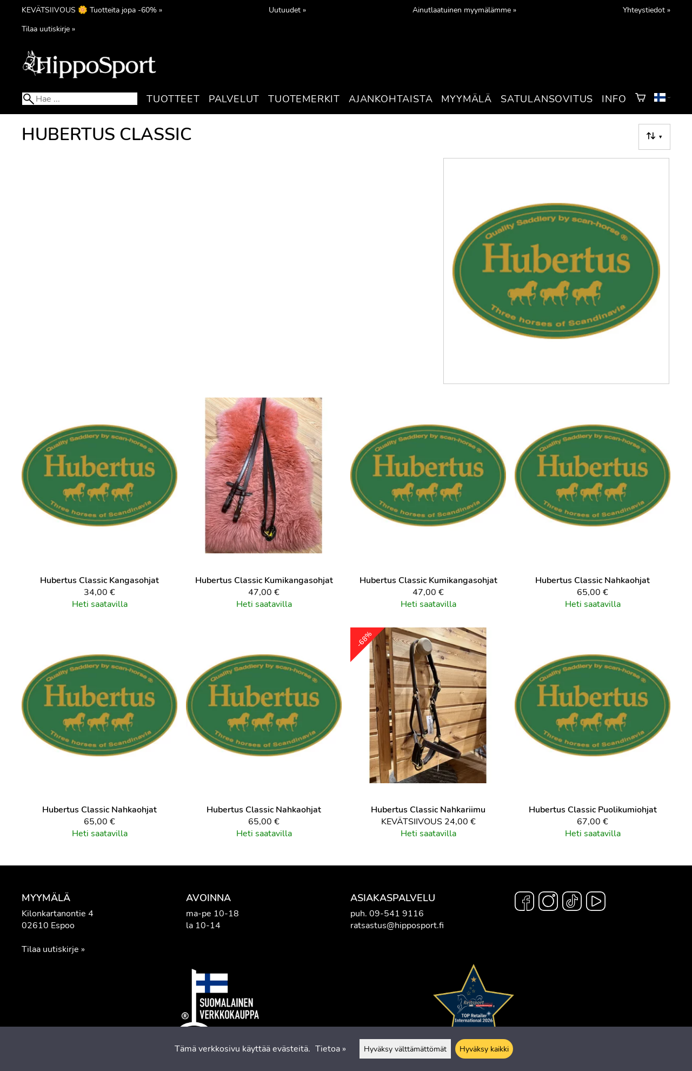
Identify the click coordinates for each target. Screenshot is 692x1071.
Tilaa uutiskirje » (48, 28)
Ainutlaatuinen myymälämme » (464, 9)
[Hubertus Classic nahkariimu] (428, 737)
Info (614, 98)
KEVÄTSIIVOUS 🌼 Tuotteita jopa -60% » (92, 9)
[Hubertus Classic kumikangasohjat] (264, 508)
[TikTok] (572, 902)
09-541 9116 (396, 914)
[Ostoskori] (640, 99)
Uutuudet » (287, 9)
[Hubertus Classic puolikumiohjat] (592, 737)
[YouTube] (596, 902)
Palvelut (234, 98)
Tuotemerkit (304, 98)
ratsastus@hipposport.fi (397, 925)
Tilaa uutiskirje (50, 949)
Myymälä (466, 98)
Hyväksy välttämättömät (405, 1048)
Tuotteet (173, 98)
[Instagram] (548, 902)
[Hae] (80, 98)
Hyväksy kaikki (484, 1048)
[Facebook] (524, 902)
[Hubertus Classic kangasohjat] (99, 508)
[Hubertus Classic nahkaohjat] (592, 508)
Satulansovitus (547, 98)
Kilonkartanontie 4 (58, 914)
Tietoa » (330, 1049)
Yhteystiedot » (646, 9)
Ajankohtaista (390, 98)
